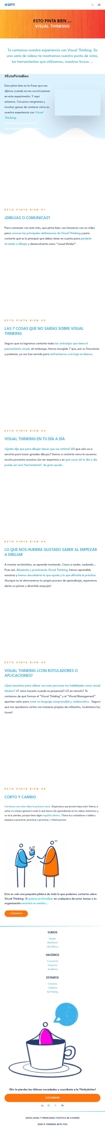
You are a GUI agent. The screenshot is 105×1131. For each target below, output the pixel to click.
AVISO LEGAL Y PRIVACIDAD (40, 1118)
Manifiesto (52, 943)
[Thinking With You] (10, 4)
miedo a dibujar (17, 244)
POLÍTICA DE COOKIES (68, 1118)
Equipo (52, 939)
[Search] (91, 5)
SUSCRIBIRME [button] (52, 1098)
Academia (52, 969)
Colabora (52, 988)
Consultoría (52, 961)
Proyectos (52, 965)
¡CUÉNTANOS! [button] (16, 914)
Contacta (52, 984)
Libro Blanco (52, 947)
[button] (42, 1106)
